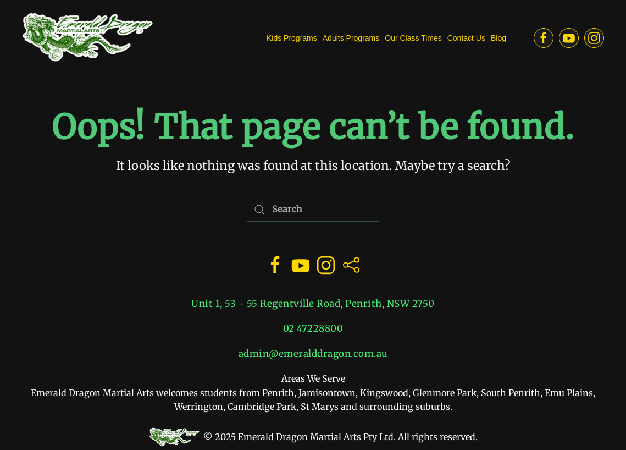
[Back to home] (88, 38)
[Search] (313, 209)
